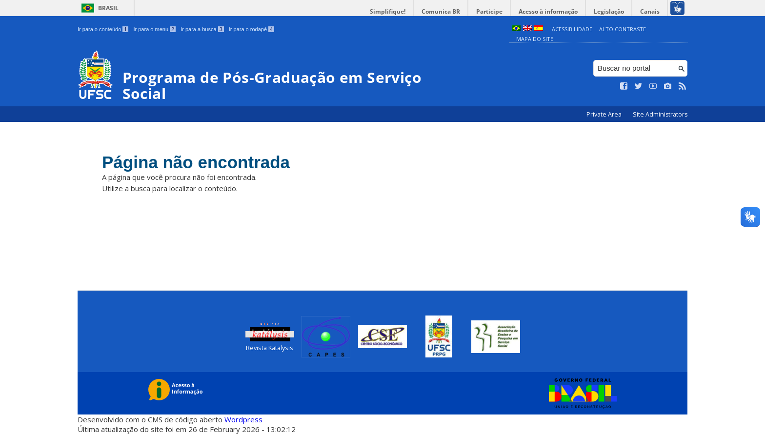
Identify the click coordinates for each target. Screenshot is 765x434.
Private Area (604, 114)
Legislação (609, 11)
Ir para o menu (154, 29)
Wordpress (243, 419)
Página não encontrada (196, 162)
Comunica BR (441, 11)
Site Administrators (660, 114)
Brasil (108, 8)
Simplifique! (387, 11)
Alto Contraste (622, 29)
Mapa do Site (534, 38)
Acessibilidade (572, 29)
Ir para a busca (202, 29)
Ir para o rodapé (251, 29)
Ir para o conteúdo (103, 29)
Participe (489, 11)
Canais (650, 11)
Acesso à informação (548, 11)
